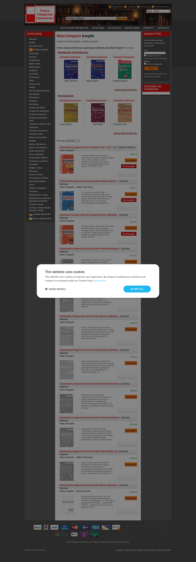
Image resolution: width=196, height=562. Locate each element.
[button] (55, 289)
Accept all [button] (137, 288)
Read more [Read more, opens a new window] (100, 280)
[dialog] (98, 281)
